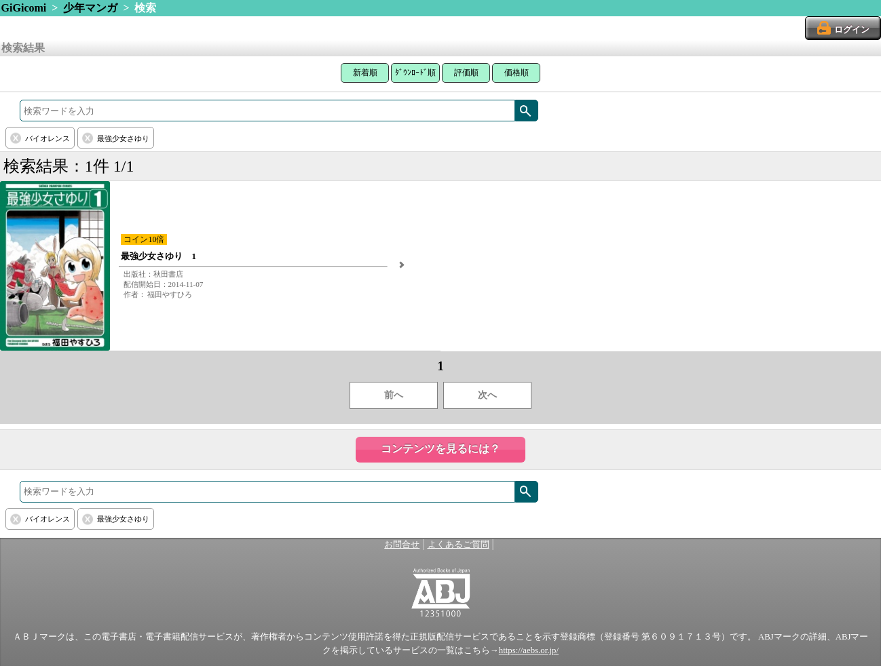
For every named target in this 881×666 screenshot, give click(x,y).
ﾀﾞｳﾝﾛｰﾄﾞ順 (415, 72)
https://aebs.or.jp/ (529, 650)
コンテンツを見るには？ (440, 448)
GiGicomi (24, 8)
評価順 (466, 72)
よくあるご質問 (458, 544)
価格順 (516, 72)
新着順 (365, 72)
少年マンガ (90, 8)
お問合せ (401, 544)
